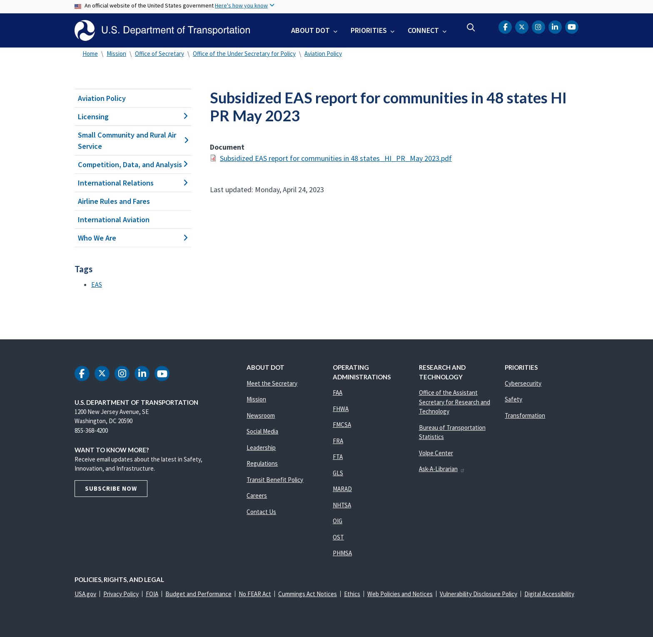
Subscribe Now (111, 488)
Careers (257, 495)
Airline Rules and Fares (114, 201)
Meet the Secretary (272, 383)
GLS (338, 473)
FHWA (341, 409)
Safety (513, 399)
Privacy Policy (121, 594)
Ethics (352, 594)
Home (90, 54)
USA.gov (85, 594)
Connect (423, 30)
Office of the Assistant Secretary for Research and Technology (454, 402)
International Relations (133, 183)
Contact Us (261, 512)
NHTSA (342, 505)
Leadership (261, 447)
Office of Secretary (159, 54)
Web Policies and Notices (400, 594)
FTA (338, 457)
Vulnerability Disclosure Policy (478, 594)
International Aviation (114, 219)
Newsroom (261, 415)
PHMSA (342, 553)
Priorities (369, 30)
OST (338, 537)
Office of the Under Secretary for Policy (244, 54)
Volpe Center (436, 453)
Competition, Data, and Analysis (133, 164)
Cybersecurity (523, 383)
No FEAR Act (255, 594)
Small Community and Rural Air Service (133, 140)
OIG (337, 521)
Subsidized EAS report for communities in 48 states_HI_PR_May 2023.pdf (336, 158)
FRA (338, 441)
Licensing (133, 116)
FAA (337, 392)
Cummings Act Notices (307, 594)
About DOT (310, 30)
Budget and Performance (198, 594)
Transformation (525, 415)
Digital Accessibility (549, 594)
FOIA (152, 594)
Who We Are (133, 238)
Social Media (262, 431)
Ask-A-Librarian (442, 469)
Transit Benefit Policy (275, 480)
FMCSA (342, 425)
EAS (96, 284)
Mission (116, 54)
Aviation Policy (323, 54)
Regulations (262, 463)
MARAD (342, 489)
